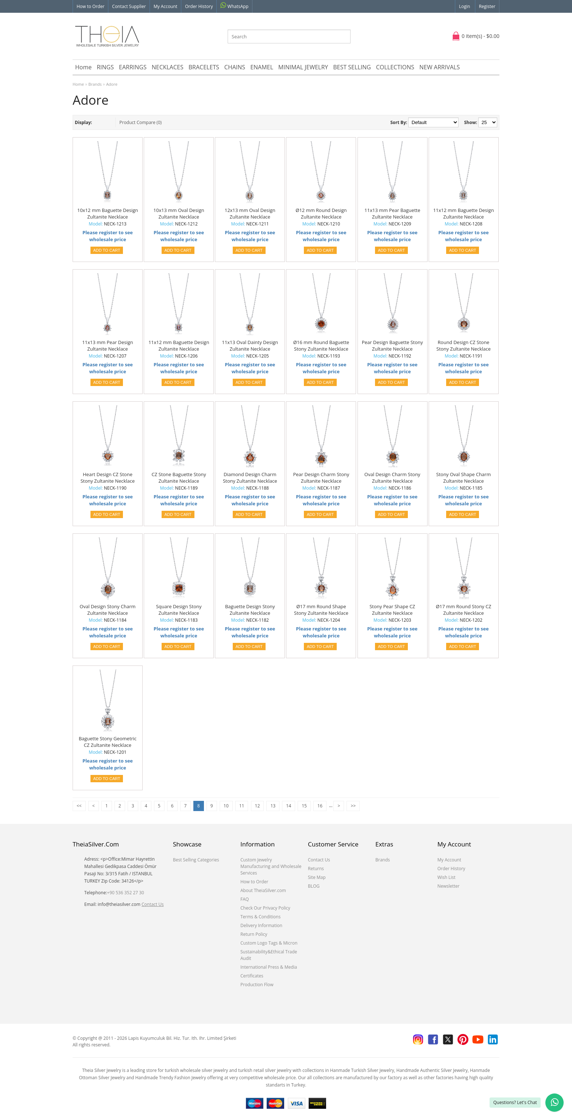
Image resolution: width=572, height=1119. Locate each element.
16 (319, 806)
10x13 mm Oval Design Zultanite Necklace (179, 213)
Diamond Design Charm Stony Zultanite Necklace (250, 477)
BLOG (314, 886)
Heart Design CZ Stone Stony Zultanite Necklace (108, 477)
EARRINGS (133, 67)
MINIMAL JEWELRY (303, 67)
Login (464, 6)
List (99, 122)
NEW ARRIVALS (439, 67)
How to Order (90, 6)
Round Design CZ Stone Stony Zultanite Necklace (463, 345)
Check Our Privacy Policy (265, 908)
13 (272, 806)
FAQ (244, 899)
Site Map (317, 877)
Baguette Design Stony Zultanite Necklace (250, 609)
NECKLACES (167, 67)
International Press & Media (268, 967)
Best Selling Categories (196, 860)
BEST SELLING (352, 67)
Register (487, 6)
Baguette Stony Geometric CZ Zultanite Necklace (108, 741)
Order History (199, 6)
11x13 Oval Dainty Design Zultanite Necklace (250, 345)
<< (79, 806)
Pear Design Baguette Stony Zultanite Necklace (392, 345)
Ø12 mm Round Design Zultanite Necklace (321, 213)
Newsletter (448, 886)
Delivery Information (261, 925)
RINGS (105, 67)
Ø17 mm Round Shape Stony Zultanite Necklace (321, 609)
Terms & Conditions (260, 917)
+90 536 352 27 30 (125, 893)
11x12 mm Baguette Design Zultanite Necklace (463, 213)
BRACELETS (204, 67)
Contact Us (153, 904)
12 (257, 806)
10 (226, 806)
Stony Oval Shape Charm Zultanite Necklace (463, 477)
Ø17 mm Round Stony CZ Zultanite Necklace (463, 609)
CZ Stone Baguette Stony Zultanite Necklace (179, 477)
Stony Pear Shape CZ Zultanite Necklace (392, 609)
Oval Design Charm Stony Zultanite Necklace (392, 477)
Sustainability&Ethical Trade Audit (268, 955)
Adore (111, 84)
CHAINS (234, 67)
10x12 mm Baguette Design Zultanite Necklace (107, 213)
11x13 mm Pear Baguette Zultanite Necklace (392, 213)
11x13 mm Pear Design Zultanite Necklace (107, 345)
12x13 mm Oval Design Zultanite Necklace (250, 213)
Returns (316, 868)
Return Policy (253, 934)
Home (83, 67)
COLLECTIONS (395, 67)
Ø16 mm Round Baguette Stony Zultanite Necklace (321, 345)
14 (288, 806)
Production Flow (257, 984)
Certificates (251, 976)
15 (304, 806)
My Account (165, 6)
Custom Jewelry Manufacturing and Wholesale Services (270, 866)
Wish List (446, 877)
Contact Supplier (129, 6)
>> (353, 806)
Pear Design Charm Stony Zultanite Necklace (321, 477)
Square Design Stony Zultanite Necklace (179, 609)
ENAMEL (261, 67)
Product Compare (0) (140, 122)
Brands (94, 84)
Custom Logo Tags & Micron (268, 943)
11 (241, 806)
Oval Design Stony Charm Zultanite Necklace (107, 609)
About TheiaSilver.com (263, 890)
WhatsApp (234, 5)
